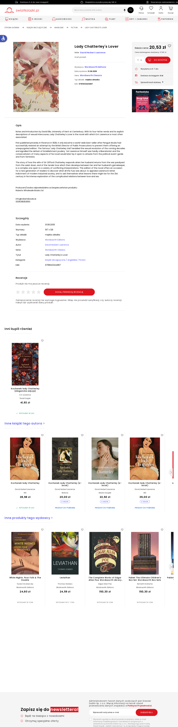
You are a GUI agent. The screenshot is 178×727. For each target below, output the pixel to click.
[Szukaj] (130, 10)
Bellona (65, 493)
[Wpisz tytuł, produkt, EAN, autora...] (103, 10)
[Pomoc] (141, 10)
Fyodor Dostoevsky (25, 584)
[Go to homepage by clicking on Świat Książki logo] (21, 10)
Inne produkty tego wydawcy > (28, 518)
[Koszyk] (171, 10)
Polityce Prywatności (139, 705)
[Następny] (171, 472)
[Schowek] (151, 10)
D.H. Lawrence (25, 395)
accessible (3, 38)
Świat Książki (25, 398)
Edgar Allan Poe (105, 584)
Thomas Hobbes (65, 584)
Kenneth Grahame (145, 584)
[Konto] (161, 10)
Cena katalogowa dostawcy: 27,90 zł (150, 52)
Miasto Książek (105, 493)
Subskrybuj (146, 712)
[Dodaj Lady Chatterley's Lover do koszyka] (157, 60)
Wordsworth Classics (91, 75)
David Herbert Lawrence (92, 52)
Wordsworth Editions (95, 67)
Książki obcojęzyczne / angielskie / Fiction (65, 260)
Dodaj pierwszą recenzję (69, 292)
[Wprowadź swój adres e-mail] (123, 712)
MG (25, 493)
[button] (124, 10)
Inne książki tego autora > (24, 423)
